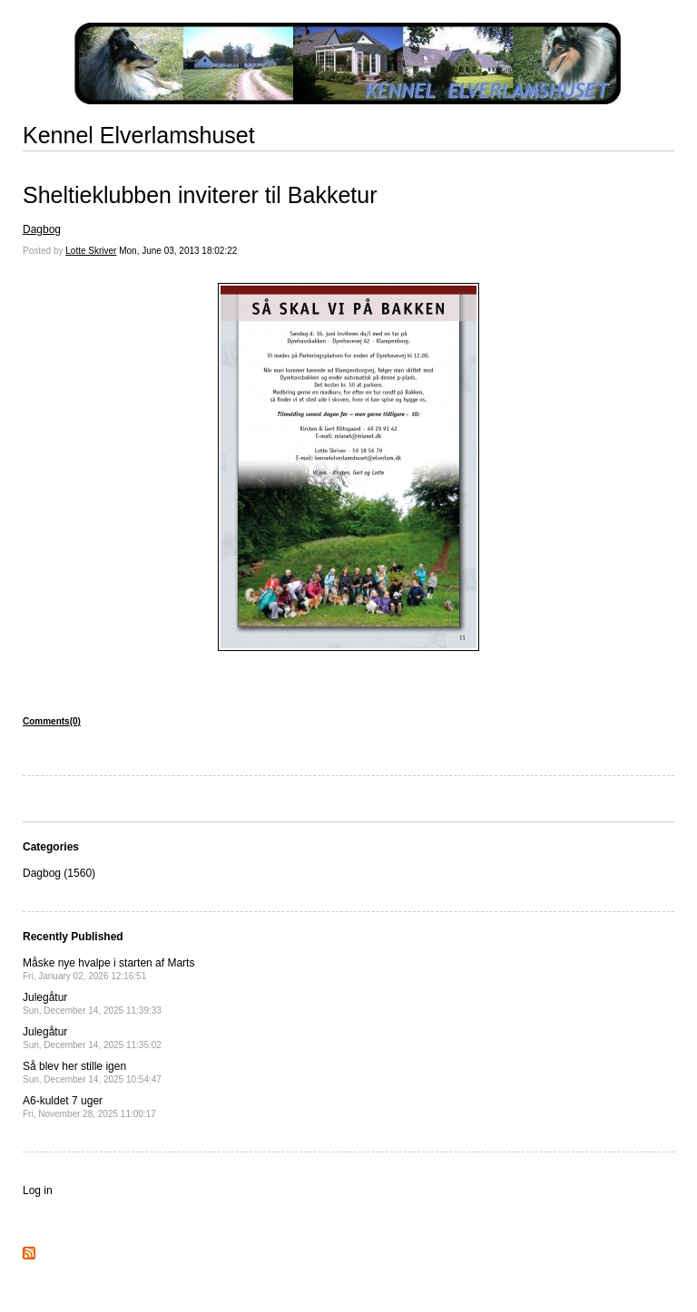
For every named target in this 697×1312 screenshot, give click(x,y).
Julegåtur (92, 1003)
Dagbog (42, 229)
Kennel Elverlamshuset (139, 135)
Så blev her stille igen (92, 1072)
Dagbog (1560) (59, 873)
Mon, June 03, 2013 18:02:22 (178, 251)
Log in (38, 1190)
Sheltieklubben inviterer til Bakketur (200, 195)
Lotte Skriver (90, 251)
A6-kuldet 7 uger (89, 1106)
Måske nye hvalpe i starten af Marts (108, 969)
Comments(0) (52, 721)
